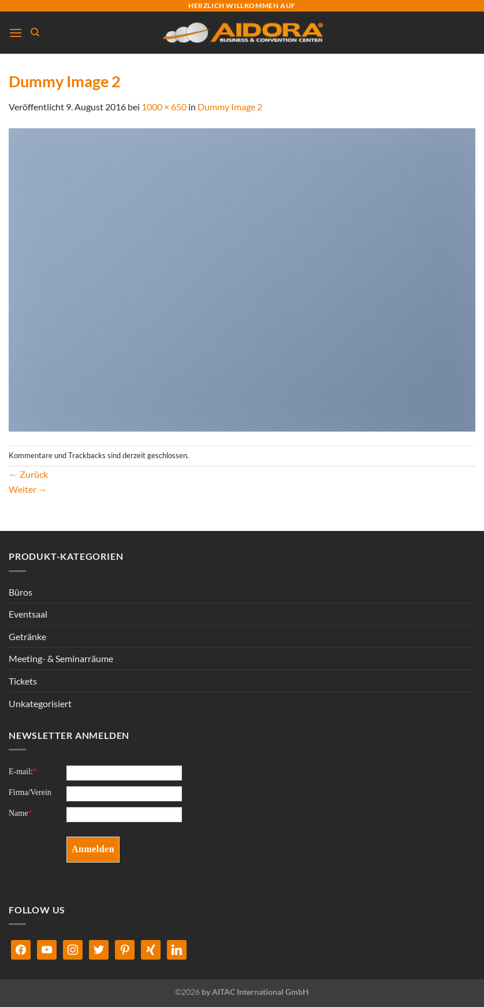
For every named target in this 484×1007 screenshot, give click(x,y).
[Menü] (16, 32)
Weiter (28, 489)
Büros (20, 591)
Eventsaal (28, 613)
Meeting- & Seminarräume (61, 658)
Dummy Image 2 (230, 106)
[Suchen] (35, 32)
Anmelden (93, 849)
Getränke (27, 636)
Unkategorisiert (40, 703)
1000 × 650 (164, 106)
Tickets (23, 680)
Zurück (28, 474)
